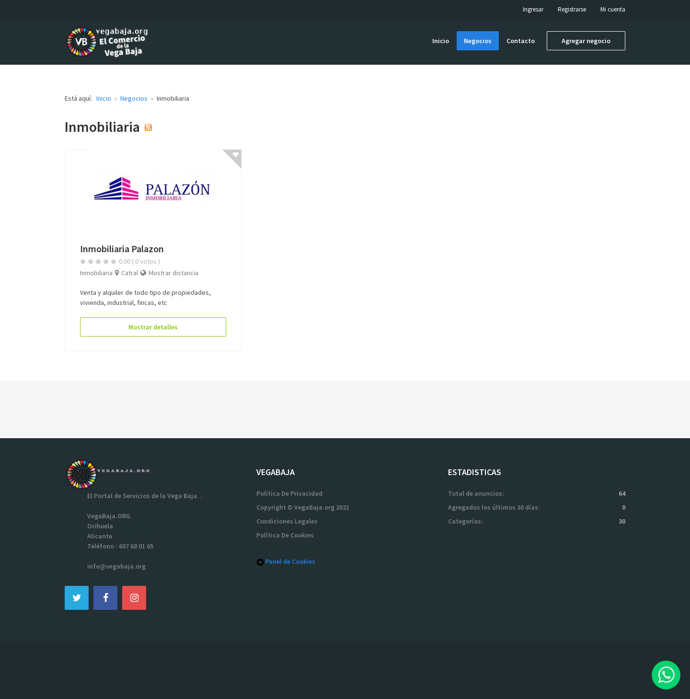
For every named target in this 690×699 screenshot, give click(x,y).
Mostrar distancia (173, 272)
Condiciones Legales (287, 521)
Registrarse (572, 9)
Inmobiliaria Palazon (122, 249)
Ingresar (533, 9)
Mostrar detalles (153, 327)
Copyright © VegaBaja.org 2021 (302, 507)
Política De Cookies (285, 535)
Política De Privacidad (289, 493)
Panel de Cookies (290, 561)
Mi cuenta (612, 9)
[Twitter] (77, 598)
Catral (129, 272)
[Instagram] (134, 598)
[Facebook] (105, 598)
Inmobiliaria (96, 272)
